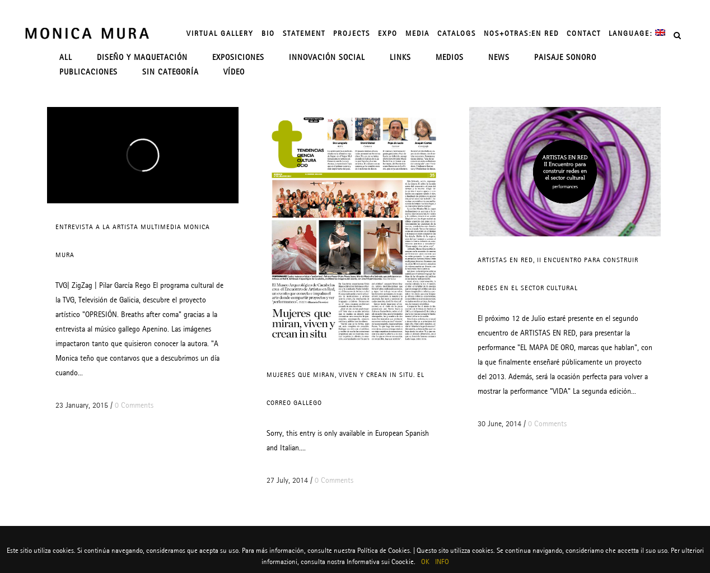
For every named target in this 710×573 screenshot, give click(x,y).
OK (425, 561)
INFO (442, 561)
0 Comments (134, 405)
